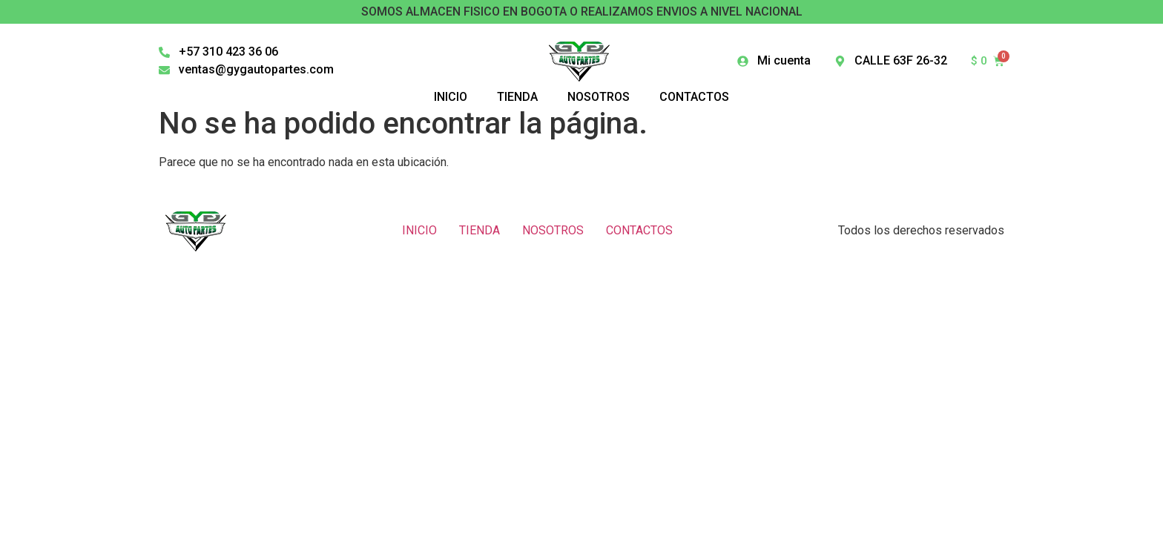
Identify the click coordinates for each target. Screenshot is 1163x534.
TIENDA (479, 230)
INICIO (419, 230)
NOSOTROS (553, 230)
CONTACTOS (639, 230)
